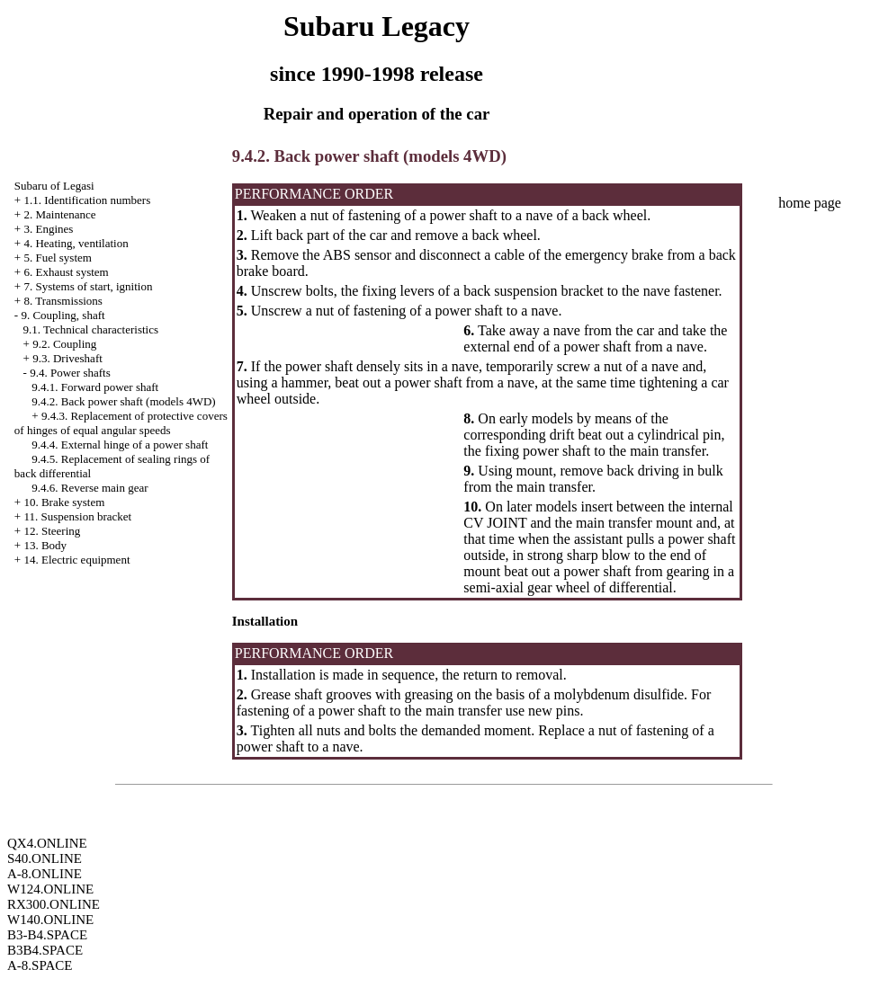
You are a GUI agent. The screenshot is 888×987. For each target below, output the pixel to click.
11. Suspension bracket (77, 516)
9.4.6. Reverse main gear (89, 487)
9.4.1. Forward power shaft (94, 387)
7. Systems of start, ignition (87, 286)
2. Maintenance (59, 214)
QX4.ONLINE (47, 843)
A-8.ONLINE (44, 874)
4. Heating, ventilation (75, 243)
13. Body (45, 545)
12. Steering (51, 531)
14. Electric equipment (76, 559)
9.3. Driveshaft (67, 358)
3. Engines (48, 229)
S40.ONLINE (44, 858)
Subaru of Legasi (54, 185)
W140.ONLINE (50, 919)
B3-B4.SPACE (47, 935)
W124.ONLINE (50, 889)
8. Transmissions (62, 300)
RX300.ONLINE (53, 904)
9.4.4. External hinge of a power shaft (119, 444)
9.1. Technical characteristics (90, 329)
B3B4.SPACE (45, 950)
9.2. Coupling (64, 344)
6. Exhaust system (65, 272)
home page (809, 202)
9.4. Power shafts (70, 372)
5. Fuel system (57, 257)
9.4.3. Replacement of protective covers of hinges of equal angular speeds (121, 423)
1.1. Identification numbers (86, 200)
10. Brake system (63, 502)
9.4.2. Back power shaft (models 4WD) (123, 401)
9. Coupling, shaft (62, 315)
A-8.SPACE (39, 965)
